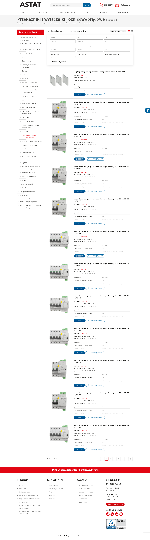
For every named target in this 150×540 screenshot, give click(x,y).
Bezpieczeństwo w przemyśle (31, 50)
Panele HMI (25, 117)
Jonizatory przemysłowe (29, 82)
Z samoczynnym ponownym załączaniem (88, 46)
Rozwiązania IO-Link (28, 153)
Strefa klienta (23, 502)
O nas (87, 12)
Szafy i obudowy (25, 188)
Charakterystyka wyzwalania (111, 54)
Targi (50, 492)
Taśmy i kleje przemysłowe (28, 202)
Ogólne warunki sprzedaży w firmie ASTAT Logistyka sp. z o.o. (30, 512)
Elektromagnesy (27, 61)
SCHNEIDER (84, 75)
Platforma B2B (122, 12)
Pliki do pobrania (24, 492)
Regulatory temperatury (29, 145)
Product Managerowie (85, 495)
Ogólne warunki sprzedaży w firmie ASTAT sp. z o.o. (30, 507)
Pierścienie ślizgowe (28, 121)
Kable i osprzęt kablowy (27, 184)
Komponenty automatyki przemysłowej (49, 23)
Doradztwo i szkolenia (66, 12)
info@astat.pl (114, 483)
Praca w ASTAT (83, 502)
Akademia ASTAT (54, 485)
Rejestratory (26, 149)
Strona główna (21, 23)
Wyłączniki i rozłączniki (29, 176)
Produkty (25, 12)
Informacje (103, 12)
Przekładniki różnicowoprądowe (32, 141)
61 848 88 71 (113, 480)
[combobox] (62, 41)
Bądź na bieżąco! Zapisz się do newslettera (75, 470)
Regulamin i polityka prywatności (29, 499)
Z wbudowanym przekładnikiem (112, 46)
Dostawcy (22, 488)
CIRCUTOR (84, 107)
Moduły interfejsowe (28, 107)
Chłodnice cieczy (27, 53)
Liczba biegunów (81, 54)
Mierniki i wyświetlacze (29, 104)
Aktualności (43, 12)
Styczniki (24, 163)
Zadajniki (25, 180)
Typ (78, 37)
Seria (105, 37)
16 (126, 459)
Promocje (52, 499)
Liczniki (24, 100)
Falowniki (25, 75)
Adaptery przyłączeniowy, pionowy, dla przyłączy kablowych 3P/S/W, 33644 (99, 72)
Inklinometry (26, 78)
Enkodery (25, 71)
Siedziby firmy (82, 499)
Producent (52, 37)
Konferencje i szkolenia (56, 488)
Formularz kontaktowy (85, 485)
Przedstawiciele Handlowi (86, 492)
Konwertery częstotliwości (30, 86)
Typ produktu (53, 46)
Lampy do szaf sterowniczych (31, 96)
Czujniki (24, 57)
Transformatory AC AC (29, 173)
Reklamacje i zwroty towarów (28, 495)
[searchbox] (62, 41)
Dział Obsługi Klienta (84, 488)
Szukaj (87, 5)
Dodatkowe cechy (54, 54)
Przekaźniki (25, 131)
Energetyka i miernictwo (27, 192)
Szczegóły (79, 94)
